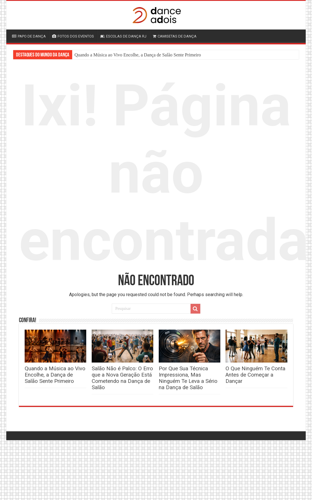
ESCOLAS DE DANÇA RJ (123, 36)
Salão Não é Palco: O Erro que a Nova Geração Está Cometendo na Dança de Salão (122, 378)
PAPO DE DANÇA (29, 36)
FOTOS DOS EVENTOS (73, 36)
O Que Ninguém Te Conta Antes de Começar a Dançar (255, 374)
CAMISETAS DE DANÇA (175, 36)
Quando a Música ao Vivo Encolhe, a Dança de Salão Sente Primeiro (137, 54)
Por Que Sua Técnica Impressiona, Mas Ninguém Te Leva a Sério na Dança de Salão (188, 378)
